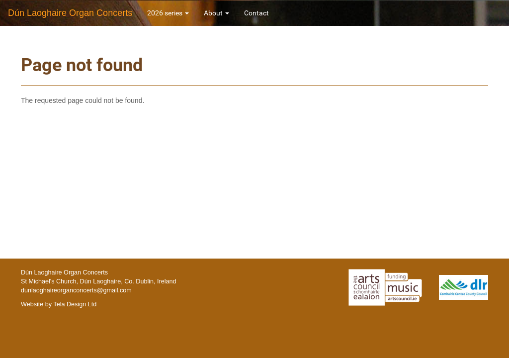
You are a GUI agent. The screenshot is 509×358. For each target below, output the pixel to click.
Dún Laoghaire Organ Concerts (70, 13)
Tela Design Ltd (74, 304)
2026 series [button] (168, 13)
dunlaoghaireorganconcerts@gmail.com (76, 290)
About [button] (216, 13)
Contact (256, 13)
